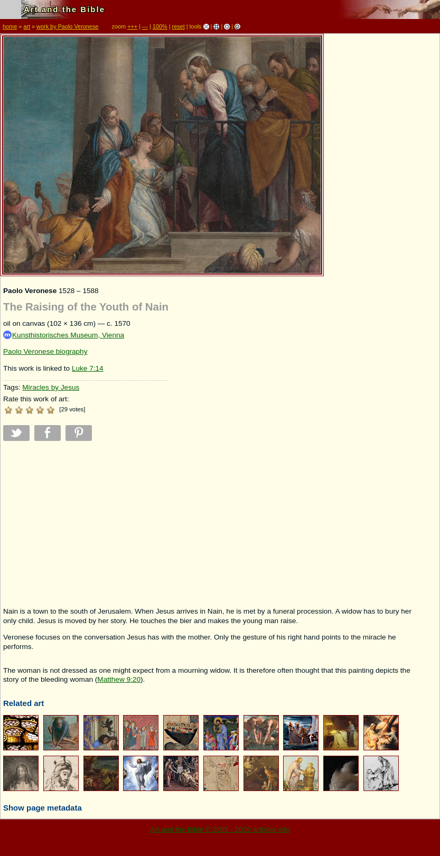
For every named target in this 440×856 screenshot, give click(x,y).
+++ (132, 26)
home (10, 26)
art (26, 26)
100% (160, 26)
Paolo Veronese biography (45, 351)
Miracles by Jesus (50, 387)
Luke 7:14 (88, 368)
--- (145, 26)
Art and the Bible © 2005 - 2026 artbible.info (220, 829)
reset (178, 26)
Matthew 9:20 (119, 679)
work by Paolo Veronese (67, 26)
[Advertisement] (86, 524)
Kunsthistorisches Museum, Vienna (63, 335)
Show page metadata (42, 807)
